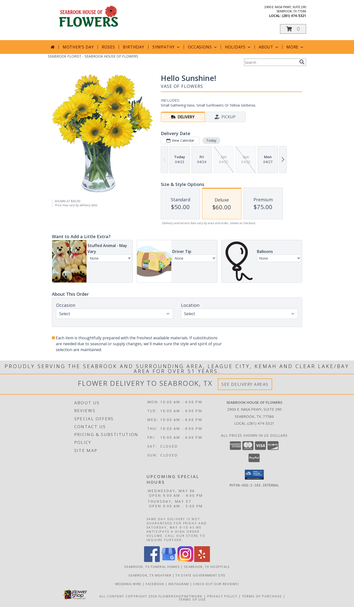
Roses (108, 47)
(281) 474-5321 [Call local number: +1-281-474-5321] (294, 15)
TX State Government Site (200, 575)
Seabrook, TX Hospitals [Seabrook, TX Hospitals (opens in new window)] (207, 566)
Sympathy (166, 47)
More (295, 47)
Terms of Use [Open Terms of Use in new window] (192, 599)
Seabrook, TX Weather (149, 575)
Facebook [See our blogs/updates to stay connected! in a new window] (155, 584)
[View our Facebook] (152, 560)
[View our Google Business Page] (169, 560)
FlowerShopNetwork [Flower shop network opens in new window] (181, 596)
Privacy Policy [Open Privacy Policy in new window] (222, 596)
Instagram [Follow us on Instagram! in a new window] (179, 584)
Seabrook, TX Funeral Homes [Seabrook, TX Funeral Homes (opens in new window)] (152, 566)
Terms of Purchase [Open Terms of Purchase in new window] (262, 596)
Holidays (238, 47)
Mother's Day (78, 47)
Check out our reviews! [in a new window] (216, 584)
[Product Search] (270, 62)
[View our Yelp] (202, 560)
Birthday (133, 47)
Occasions (203, 47)
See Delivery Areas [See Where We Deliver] (244, 384)
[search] (302, 62)
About (269, 47)
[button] (293, 29)
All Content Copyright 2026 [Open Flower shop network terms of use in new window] (128, 596)
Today (211, 140)
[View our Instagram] (185, 560)
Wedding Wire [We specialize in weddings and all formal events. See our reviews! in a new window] (129, 584)
